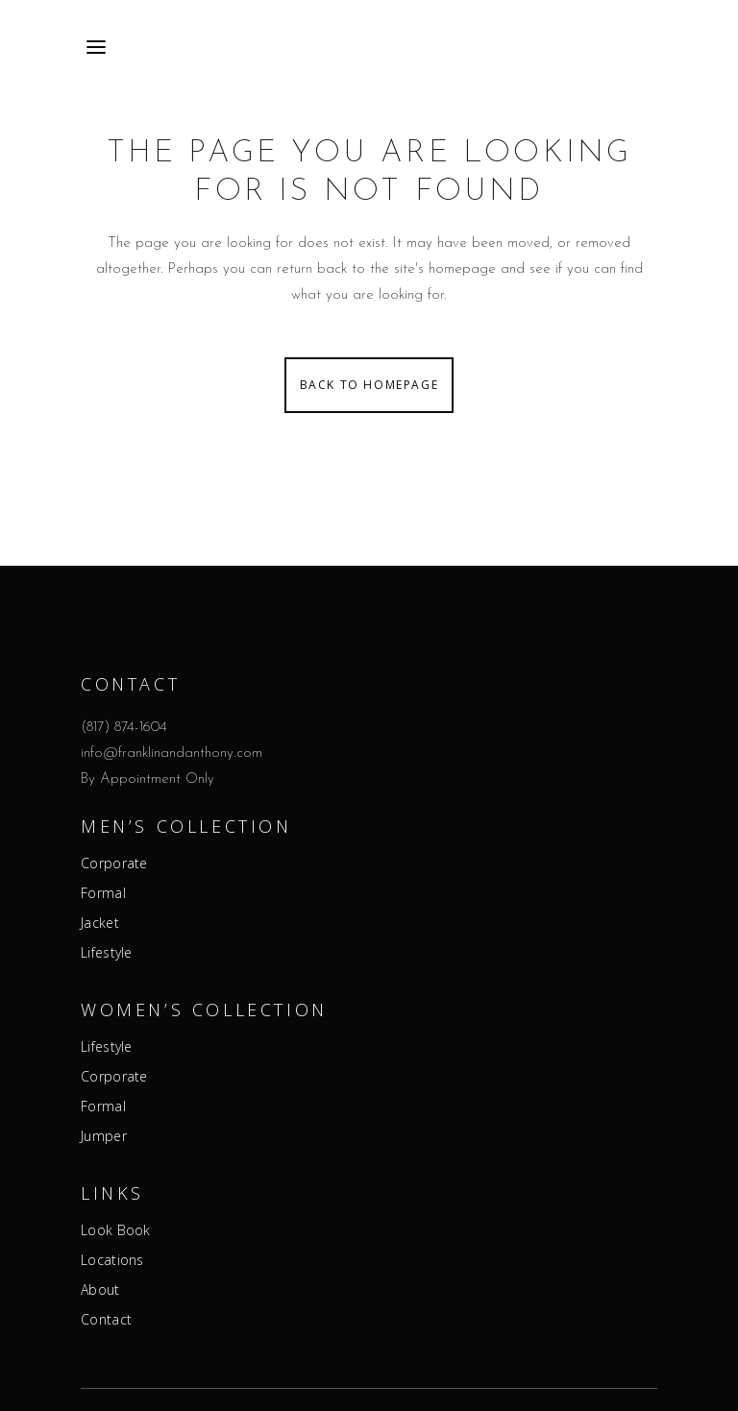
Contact (106, 1319)
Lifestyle (107, 953)
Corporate (114, 863)
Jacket (100, 923)
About (100, 1290)
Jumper (104, 1136)
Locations (112, 1260)
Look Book (116, 1230)
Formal (103, 893)
